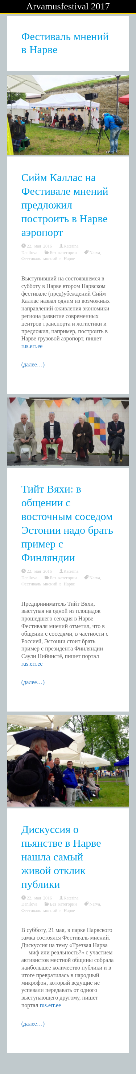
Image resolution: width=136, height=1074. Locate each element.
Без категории (63, 252)
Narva (95, 252)
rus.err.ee (32, 346)
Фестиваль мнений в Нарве (48, 258)
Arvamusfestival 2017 (68, 6)
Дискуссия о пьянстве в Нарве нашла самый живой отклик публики (61, 856)
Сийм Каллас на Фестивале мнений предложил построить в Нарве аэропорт (64, 204)
